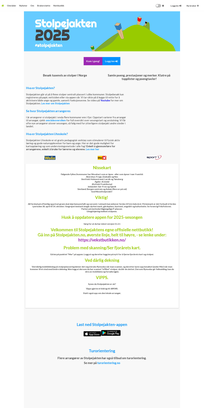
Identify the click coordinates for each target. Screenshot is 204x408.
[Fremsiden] (3, 5)
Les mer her (92, 149)
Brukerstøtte (43, 5)
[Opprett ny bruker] (193, 5)
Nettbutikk (58, 5)
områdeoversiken (56, 120)
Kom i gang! (93, 61)
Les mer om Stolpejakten (55, 103)
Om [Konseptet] (32, 5)
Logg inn (111, 61)
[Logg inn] (176, 5)
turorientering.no (108, 363)
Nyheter (23, 5)
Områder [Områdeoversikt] (11, 5)
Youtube (105, 100)
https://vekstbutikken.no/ (102, 239)
